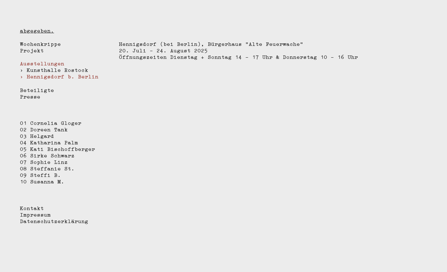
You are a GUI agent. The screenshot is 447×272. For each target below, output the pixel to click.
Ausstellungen (42, 63)
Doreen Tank (49, 129)
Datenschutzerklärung (54, 221)
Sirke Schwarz (52, 155)
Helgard (42, 136)
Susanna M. (47, 181)
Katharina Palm (54, 142)
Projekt (32, 50)
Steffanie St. (52, 168)
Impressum (35, 215)
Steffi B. (45, 175)
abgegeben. (37, 31)
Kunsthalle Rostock (57, 70)
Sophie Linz (49, 162)
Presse (30, 97)
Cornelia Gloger (55, 123)
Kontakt (32, 208)
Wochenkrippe (40, 44)
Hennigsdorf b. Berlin (62, 76)
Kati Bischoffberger (62, 149)
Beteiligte (37, 90)
